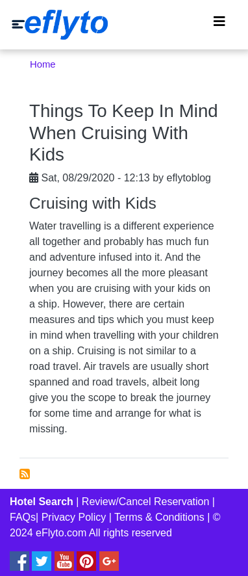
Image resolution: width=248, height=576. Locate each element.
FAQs (23, 517)
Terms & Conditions (159, 517)
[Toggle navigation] (219, 25)
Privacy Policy (74, 517)
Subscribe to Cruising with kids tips (24, 474)
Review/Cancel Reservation (146, 501)
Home (43, 64)
